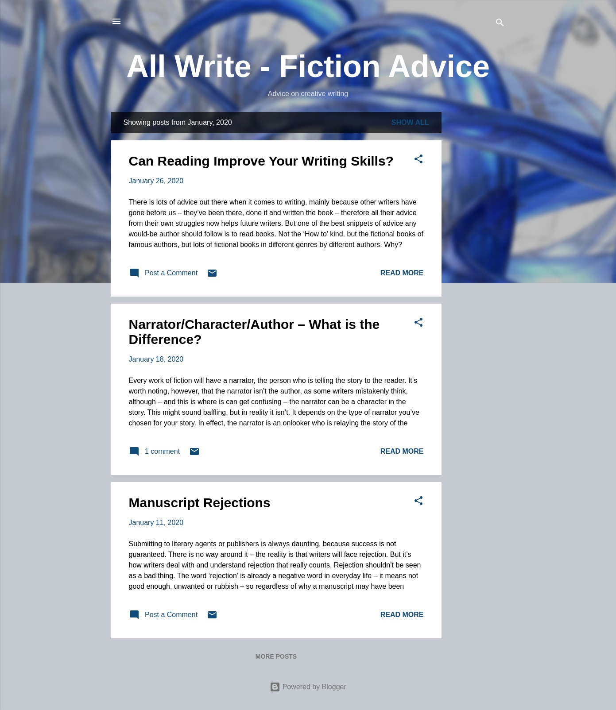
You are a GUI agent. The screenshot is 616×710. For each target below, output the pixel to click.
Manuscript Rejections (200, 502)
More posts (276, 656)
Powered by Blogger (308, 687)
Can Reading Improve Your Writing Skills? (261, 161)
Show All (410, 122)
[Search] (500, 24)
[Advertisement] (477, 245)
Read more (402, 273)
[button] (418, 160)
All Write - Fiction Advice (308, 66)
